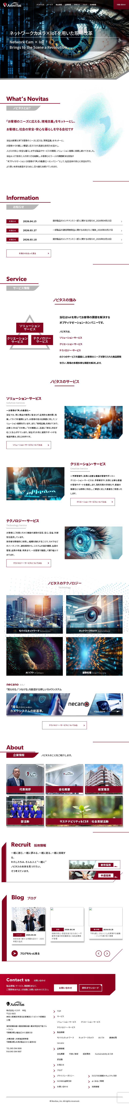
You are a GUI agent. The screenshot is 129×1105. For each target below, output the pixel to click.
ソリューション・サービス (66, 1022)
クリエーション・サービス (90, 1022)
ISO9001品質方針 (64, 1081)
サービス (50, 4)
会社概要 (60, 1054)
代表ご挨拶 (73, 1054)
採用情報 (93, 4)
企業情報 (68, 4)
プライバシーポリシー (65, 1075)
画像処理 (113, 1037)
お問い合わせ (121, 4)
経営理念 (86, 1054)
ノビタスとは (40, 4)
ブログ (85, 4)
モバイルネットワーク (65, 1037)
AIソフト (101, 1037)
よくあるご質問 (98, 1081)
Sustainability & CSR (104, 1054)
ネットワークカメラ (86, 1037)
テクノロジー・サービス (66, 1027)
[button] (99, 954)
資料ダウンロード (90, 987)
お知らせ (77, 4)
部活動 (60, 1059)
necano (60, 1043)
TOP (59, 1011)
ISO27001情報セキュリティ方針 (104, 1075)
